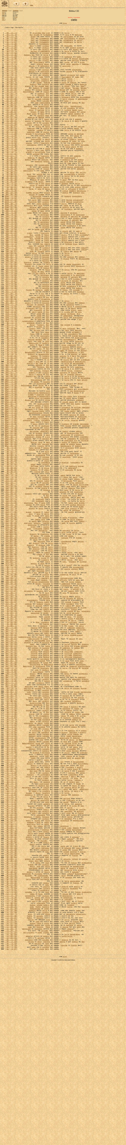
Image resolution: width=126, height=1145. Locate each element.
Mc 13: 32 (10, 1054)
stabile (79, 618)
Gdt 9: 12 (10, 439)
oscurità (79, 404)
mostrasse (31, 983)
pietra (84, 1025)
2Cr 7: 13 (10, 344)
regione (35, 488)
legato (41, 994)
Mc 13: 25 (10, 1047)
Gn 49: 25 (10, 122)
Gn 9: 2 (10, 84)
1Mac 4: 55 (10, 470)
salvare (69, 455)
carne (66, 69)
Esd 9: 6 (10, 380)
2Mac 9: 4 (10, 505)
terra (66, 34)
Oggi (32, 988)
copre (47, 668)
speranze (45, 510)
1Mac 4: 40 (10, 468)
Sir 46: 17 (10, 717)
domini (66, 347)
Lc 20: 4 (10, 1109)
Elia (75, 287)
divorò (64, 278)
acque (33, 38)
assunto (46, 452)
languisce (35, 730)
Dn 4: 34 (10, 891)
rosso (63, 988)
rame (69, 190)
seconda (76, 102)
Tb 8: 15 (10, 417)
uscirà (81, 133)
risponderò (45, 924)
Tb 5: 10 (10, 404)
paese (83, 129)
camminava (65, 695)
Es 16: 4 (10, 133)
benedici (66, 186)
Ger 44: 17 (10, 776)
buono (76, 466)
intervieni (65, 252)
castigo (31, 402)
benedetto (72, 417)
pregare (39, 342)
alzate (32, 604)
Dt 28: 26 (10, 195)
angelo (28, 98)
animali (67, 836)
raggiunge (79, 574)
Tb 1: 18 (10, 402)
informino (74, 538)
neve (37, 741)
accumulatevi (30, 966)
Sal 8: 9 (10, 567)
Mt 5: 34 (10, 961)
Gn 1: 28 (10, 51)
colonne (45, 543)
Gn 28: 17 (10, 120)
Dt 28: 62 (10, 197)
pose (33, 45)
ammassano (76, 809)
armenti (32, 441)
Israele (85, 254)
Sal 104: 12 (10, 640)
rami (75, 827)
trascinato (76, 166)
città (32, 217)
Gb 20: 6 (10, 541)
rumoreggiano (33, 761)
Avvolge (46, 712)
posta (41, 488)
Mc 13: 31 (10, 1052)
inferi (74, 972)
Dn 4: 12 (10, 864)
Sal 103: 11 (10, 633)
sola (64, 706)
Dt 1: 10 (10, 153)
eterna (71, 659)
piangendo (31, 917)
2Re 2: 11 (10, 289)
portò (66, 820)
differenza (41, 455)
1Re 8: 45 (10, 265)
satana (39, 1080)
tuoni (80, 126)
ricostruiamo (81, 362)
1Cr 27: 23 (10, 316)
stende (47, 734)
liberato (83, 897)
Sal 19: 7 (10, 574)
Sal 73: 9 (10, 600)
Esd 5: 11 (10, 362)
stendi (47, 637)
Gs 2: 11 (10, 214)
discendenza (28, 104)
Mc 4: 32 (10, 1032)
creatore (45, 89)
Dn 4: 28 (10, 882)
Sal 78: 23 (10, 611)
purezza (46, 144)
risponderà (73, 924)
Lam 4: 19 (10, 803)
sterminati (77, 78)
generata (72, 556)
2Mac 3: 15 (10, 492)
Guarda (47, 93)
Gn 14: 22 (10, 91)
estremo (45, 574)
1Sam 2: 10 (10, 230)
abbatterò (84, 941)
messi (73, 364)
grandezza (85, 426)
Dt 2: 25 (10, 157)
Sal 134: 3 (10, 655)
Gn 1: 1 (10, 34)
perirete (84, 168)
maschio (75, 71)
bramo (81, 602)
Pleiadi (32, 534)
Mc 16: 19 (10, 1058)
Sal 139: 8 (10, 662)
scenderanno (43, 192)
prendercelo (69, 203)
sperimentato (33, 496)
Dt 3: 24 (10, 159)
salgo (47, 662)
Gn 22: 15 (10, 102)
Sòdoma (68, 95)
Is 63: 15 (10, 743)
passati (46, 959)
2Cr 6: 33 (10, 336)
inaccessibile (84, 794)
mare (32, 49)
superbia (79, 435)
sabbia (72, 104)
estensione (67, 697)
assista (65, 411)
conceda (38, 113)
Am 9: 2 (10, 933)
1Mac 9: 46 (10, 474)
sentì (38, 1030)
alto (66, 115)
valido (65, 477)
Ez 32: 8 (10, 834)
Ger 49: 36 (10, 785)
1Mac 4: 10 (10, 463)
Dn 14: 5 (10, 919)
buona (77, 479)
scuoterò (46, 944)
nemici (65, 512)
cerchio (69, 712)
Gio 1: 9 (10, 937)
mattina (78, 36)
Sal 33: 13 (10, 578)
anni (79, 1067)
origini (45, 58)
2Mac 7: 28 (10, 499)
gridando (63, 459)
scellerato (30, 518)
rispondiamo (42, 1045)
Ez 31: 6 (10, 825)
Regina (46, 748)
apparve (29, 1118)
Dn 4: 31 (10, 886)
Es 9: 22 (10, 124)
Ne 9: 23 (10, 395)
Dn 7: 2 (10, 900)
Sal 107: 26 (10, 644)
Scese (38, 278)
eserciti (28, 622)
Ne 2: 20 (10, 389)
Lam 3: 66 (10, 800)
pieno (75, 917)
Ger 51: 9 (10, 787)
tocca (72, 664)
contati (74, 677)
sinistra (46, 913)
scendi (64, 664)
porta (46, 120)
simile (36, 144)
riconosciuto (40, 880)
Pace (48, 1107)
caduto (46, 532)
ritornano (72, 741)
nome (77, 87)
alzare (37, 1105)
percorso (74, 706)
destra (83, 274)
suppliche (45, 492)
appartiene (64, 880)
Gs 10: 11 (10, 219)
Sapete (76, 988)
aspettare (68, 523)
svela (65, 842)
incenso (27, 765)
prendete (85, 479)
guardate (80, 737)
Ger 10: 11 (10, 756)
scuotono (66, 543)
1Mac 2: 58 (10, 452)
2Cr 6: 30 (10, 333)
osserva (74, 499)
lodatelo (77, 856)
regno (84, 635)
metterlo (68, 1038)
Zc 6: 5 (10, 952)
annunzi (63, 585)
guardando (33, 1036)
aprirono (66, 73)
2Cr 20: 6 (10, 347)
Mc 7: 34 (10, 1036)
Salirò (47, 728)
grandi (29, 155)
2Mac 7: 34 (10, 501)
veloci (33, 803)
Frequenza (15, 10)
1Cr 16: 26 (10, 309)
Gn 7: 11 (10, 73)
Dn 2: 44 (10, 849)
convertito (80, 1091)
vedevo (33, 1080)
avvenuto (31, 807)
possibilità (86, 217)
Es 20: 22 (10, 142)
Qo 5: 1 (10, 682)
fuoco (46, 276)
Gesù (38, 981)
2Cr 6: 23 (10, 325)
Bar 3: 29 (10, 811)
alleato (39, 514)
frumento (29, 212)
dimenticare (69, 184)
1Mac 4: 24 (10, 466)
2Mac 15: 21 (10, 525)
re (48, 402)
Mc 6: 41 (10, 1034)
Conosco (28, 587)
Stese (34, 320)
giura (43, 1010)
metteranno (35, 1047)
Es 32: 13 (10, 148)
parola (35, 693)
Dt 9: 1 (10, 177)
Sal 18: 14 (10, 571)
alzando (37, 164)
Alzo (34, 210)
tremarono (31, 245)
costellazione (70, 723)
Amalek (41, 135)
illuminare (68, 43)
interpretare (33, 990)
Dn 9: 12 (10, 908)
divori (64, 276)
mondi (46, 71)
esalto (29, 891)
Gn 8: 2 (10, 80)
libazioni (80, 748)
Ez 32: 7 (10, 831)
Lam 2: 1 (10, 796)
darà (64, 389)
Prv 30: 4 (10, 673)
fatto (47, 140)
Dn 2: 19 (10, 840)
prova (80, 1038)
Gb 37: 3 (10, 554)
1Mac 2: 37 (10, 450)
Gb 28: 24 (10, 547)
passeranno (77, 878)
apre (36, 292)
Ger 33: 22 (10, 772)
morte (38, 695)
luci (33, 40)
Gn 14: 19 (10, 89)
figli (32, 395)
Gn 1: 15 (10, 43)
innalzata (41, 972)
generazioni (80, 428)
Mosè (29, 131)
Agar (47, 98)
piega (43, 664)
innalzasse (40, 541)
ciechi (3, 11)
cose (76, 598)
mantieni (80, 322)
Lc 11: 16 (10, 1085)
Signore (27, 60)
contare (35, 772)
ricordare (69, 915)
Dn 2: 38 (10, 847)
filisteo (32, 236)
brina (46, 556)
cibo (29, 613)
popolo (74, 133)
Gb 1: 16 (10, 532)
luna (83, 164)
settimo (81, 146)
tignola (71, 966)
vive (82, 913)
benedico (28, 975)
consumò (76, 342)
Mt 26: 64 (10, 1023)
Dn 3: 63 (10, 856)
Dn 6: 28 (10, 897)
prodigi (36, 897)
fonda (78, 935)
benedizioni (43, 122)
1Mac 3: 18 (10, 455)
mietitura (28, 241)
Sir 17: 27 (10, 704)
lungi (33, 115)
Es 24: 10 (10, 144)
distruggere (39, 69)
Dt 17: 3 (10, 181)
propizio (81, 470)
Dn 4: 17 (10, 867)
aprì (38, 611)
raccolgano (68, 38)
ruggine (82, 966)
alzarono (38, 459)
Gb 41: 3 (10, 563)
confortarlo (67, 1118)
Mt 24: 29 (10, 1012)
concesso (81, 318)
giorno (82, 40)
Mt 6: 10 (10, 964)
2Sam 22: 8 (10, 245)
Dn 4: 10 (10, 862)
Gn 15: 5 (10, 93)
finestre (46, 292)
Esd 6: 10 (10, 369)
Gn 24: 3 (10, 107)
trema (45, 928)
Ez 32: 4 (10, 829)
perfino (80, 155)
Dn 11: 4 (10, 911)
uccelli (45, 49)
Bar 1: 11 (10, 805)
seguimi (75, 999)
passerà (78, 959)
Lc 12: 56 (10, 1087)
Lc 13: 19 (10, 1089)
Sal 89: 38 (10, 629)
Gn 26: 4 (10, 111)
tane (34, 970)
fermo (31, 221)
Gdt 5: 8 (10, 433)
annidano (68, 977)
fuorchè (64, 1129)
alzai (38, 886)
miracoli (46, 897)
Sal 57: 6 (10, 593)
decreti (78, 391)
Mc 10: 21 (10, 1041)
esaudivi (45, 400)
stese (31, 126)
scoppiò (37, 609)
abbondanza (82, 113)
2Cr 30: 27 (10, 351)
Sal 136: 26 (10, 659)
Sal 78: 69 (10, 618)
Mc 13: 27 (10, 1049)
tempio (82, 303)
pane (47, 133)
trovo (65, 404)
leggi (46, 558)
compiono (71, 748)
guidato (81, 446)
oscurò (65, 272)
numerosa (31, 111)
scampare (80, 474)
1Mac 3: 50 (10, 459)
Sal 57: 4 (10, 591)
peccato (74, 254)
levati (37, 1071)
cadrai (31, 831)
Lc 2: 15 (10, 1060)
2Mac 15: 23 (10, 527)
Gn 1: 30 (10, 54)
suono (68, 472)
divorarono (67, 1069)
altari (28, 303)
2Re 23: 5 (10, 307)
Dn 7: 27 (10, 904)
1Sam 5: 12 (10, 232)
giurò (63, 913)
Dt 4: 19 (10, 164)
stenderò (75, 834)
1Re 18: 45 (10, 272)
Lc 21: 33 (10, 1116)
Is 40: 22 (10, 734)
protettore (79, 516)
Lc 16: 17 (10, 1098)
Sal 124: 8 (10, 653)
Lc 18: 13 (10, 1105)
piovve (33, 1102)
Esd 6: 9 (10, 366)
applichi (69, 558)
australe (63, 534)
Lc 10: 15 (10, 1078)
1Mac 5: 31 (10, 472)
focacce (34, 748)
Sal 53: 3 (10, 589)
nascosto (85, 1082)
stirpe (32, 851)
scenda (37, 276)
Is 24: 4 (10, 730)
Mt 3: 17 (10, 957)
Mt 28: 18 (10, 1027)
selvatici (76, 836)
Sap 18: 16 (10, 695)
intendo (70, 444)
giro (47, 706)
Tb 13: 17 (10, 430)
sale (80, 366)
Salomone (29, 485)
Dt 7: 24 (10, 175)
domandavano (35, 1085)
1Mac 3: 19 (10, 457)
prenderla (67, 811)
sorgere (67, 849)
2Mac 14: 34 (10, 516)
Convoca (46, 582)
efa (34, 950)
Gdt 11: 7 (10, 441)
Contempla (45, 549)
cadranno (45, 1012)
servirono (81, 750)
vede (68, 578)
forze (40, 457)
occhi (47, 164)
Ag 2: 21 (10, 946)
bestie (75, 65)
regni (83, 347)
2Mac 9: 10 (10, 507)
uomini (79, 512)
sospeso (45, 239)
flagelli (45, 496)
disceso (45, 1131)
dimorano (33, 640)
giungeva (46, 858)
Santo (29, 721)
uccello (45, 684)
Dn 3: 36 (10, 851)
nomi (42, 175)
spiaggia (85, 851)
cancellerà (28, 199)
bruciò (66, 305)
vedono (62, 992)
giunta (47, 871)
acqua (28, 609)
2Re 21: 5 (10, 303)
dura (48, 715)
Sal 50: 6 (10, 585)
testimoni (32, 206)
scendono (45, 741)
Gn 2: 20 (10, 65)
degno (63, 853)
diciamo (43, 1003)
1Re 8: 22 (10, 248)
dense (70, 131)
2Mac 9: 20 (10, 510)
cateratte (44, 73)
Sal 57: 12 (10, 596)
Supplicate (33, 406)
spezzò (80, 1071)
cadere (46, 1047)
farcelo (81, 203)
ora (33, 474)
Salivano (41, 644)
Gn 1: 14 (10, 40)
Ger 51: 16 (10, 789)
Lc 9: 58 (10, 1076)
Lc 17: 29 (10, 1102)
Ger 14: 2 (10, 763)
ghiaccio (33, 556)
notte (79, 411)
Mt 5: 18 (10, 959)
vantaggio (84, 503)
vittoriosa (83, 576)
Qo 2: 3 (10, 677)
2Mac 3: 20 (10, 494)
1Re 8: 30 (10, 250)
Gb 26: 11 (10, 543)
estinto (38, 831)
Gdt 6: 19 (10, 435)
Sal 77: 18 (10, 609)
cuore (69, 917)
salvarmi (65, 591)
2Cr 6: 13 (10, 320)
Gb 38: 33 (10, 558)
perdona (73, 250)
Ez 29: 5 (10, 823)
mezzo (47, 162)
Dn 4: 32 (10, 889)
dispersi (29, 948)
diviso (30, 911)
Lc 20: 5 (10, 1111)
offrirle (68, 778)
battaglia (81, 223)
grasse (71, 113)
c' (33, 322)
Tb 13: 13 (10, 428)
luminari (45, 688)
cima (41, 87)
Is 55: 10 (10, 741)
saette (71, 609)
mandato (39, 402)
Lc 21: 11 (10, 1113)
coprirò (46, 831)
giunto (42, 349)
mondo (45, 730)
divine (84, 820)
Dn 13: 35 (10, 917)
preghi (67, 369)
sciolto (40, 997)
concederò (65, 111)
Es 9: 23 (10, 126)
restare (78, 444)
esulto (66, 426)
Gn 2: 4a (10, 58)
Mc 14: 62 (10, 1056)
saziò (35, 642)
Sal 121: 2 (10, 651)
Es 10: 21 (10, 129)
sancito (72, 492)
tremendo (77, 384)
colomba (28, 1065)
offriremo (68, 776)
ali (82, 939)
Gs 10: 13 (10, 221)
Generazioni (67, 428)
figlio (36, 499)
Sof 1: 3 (10, 941)
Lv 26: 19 (10, 151)
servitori (37, 362)
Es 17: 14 (10, 135)
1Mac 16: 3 (10, 479)
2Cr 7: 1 (10, 342)
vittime (77, 483)
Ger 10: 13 (10, 761)
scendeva (45, 873)
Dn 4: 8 (10, 858)
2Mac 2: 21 (10, 490)
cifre (3, 18)
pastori (65, 1060)
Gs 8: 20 (10, 217)
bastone (40, 126)
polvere (29, 192)
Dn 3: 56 (10, 853)
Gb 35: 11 (10, 552)
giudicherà (77, 230)
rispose (27, 314)
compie (47, 657)
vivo (35, 919)
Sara (74, 422)
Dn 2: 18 (10, 838)
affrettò (72, 221)
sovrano (45, 521)
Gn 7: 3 (10, 71)
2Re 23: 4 (10, 305)
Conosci (34, 558)
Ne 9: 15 (10, 393)
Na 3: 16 (10, 939)
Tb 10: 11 (10, 422)
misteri (74, 842)
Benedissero (30, 417)
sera (67, 36)
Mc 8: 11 (10, 1038)
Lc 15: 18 (10, 1093)
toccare (36, 507)
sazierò (65, 829)
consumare (66, 483)
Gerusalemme (84, 305)
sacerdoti (30, 516)
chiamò (36, 36)
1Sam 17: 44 (10, 234)
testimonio (32, 168)
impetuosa (31, 688)
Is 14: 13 (10, 728)
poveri (29, 999)
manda (63, 527)
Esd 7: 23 (10, 375)
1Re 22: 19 (10, 274)
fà (74, 252)
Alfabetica (4, 10)
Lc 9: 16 (10, 1071)
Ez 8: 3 (10, 820)
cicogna (45, 752)
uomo (79, 62)
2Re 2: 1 (10, 287)
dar (37, 430)
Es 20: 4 (10, 137)
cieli (3, 14)
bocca (42, 600)
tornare (46, 1060)
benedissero (44, 470)
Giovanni (30, 1001)
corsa (71, 574)
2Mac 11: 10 (10, 514)
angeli (75, 118)
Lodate (39, 659)
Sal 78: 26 (10, 615)
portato (40, 1120)
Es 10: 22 (10, 131)
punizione (34, 787)
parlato (45, 142)
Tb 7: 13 (10, 413)
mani (42, 248)
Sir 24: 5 (10, 706)
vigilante (28, 862)
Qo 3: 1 (10, 679)
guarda (63, 435)
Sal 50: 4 (10, 582)
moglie (74, 419)
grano (73, 366)
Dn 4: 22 (10, 878)
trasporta (64, 684)
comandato (84, 518)
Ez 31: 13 (10, 827)
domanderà (67, 373)
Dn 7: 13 (10, 902)
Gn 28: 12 (10, 118)
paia (68, 71)
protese (40, 494)
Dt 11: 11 (10, 179)
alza (67, 787)
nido (29, 825)
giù (77, 933)
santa (33, 351)
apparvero (44, 512)
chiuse (69, 80)
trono (29, 274)
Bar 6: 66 (10, 818)
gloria (30, 430)
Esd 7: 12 (10, 371)
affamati (76, 393)
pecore (83, 532)
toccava (46, 695)
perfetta (71, 371)
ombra (32, 860)
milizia (45, 300)
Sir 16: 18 (10, 699)
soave (39, 369)
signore (81, 919)
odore (34, 369)
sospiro (72, 1036)
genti (73, 754)
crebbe (75, 884)
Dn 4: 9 (10, 860)
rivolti (40, 529)
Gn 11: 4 (10, 87)
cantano (64, 640)
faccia (79, 992)
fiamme (41, 228)
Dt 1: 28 (10, 155)
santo (72, 488)
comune (76, 875)
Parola (74, 767)
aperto (62, 1124)
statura (69, 541)
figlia (35, 415)
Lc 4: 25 (10, 1067)
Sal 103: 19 (10, 635)
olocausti (38, 366)
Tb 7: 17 (10, 415)
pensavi (38, 728)
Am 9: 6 (10, 935)
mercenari (26, 939)
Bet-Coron (26, 219)
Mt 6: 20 (10, 966)
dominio (71, 871)
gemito (28, 763)
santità (44, 186)
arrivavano (45, 472)
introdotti (73, 395)
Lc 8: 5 (10, 1069)
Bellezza (45, 710)
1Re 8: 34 (10, 254)
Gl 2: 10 (10, 928)
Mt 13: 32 (10, 977)
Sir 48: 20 (10, 721)
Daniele (29, 840)
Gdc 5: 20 (10, 223)
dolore (84, 415)
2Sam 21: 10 (10, 241)
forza (75, 576)
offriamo (68, 781)
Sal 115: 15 (10, 646)
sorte (71, 864)
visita (72, 622)
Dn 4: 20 (10, 873)
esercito (45, 166)
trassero (65, 503)
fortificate (40, 155)
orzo (40, 241)
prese (80, 543)
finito (29, 342)
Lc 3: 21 (10, 1063)
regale (78, 693)
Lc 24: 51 (10, 1120)
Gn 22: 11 (10, 100)
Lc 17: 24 (10, 1100)
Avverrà (64, 292)
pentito (75, 67)
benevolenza (79, 463)
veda (32, 767)
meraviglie (85, 448)
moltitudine (26, 457)
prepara (72, 668)
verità (31, 1124)
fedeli (82, 620)
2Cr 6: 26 (10, 329)
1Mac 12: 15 (10, 477)
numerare (66, 772)
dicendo (31, 1003)
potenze (67, 1012)
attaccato (69, 532)
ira (40, 364)
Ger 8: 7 (10, 752)
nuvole (81, 162)
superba (31, 151)
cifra (3, 17)
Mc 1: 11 (10, 1030)
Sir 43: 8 (10, 708)
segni (46, 754)
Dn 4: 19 (10, 871)
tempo (34, 944)
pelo (65, 884)
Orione (83, 723)
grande (67, 384)
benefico (38, 188)
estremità (44, 785)
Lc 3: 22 (10, 1065)
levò (38, 1034)
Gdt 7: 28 (10, 437)
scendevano (66, 644)
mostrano (29, 818)
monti (80, 664)
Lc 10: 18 (10, 1080)
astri (46, 507)
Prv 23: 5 (10, 670)
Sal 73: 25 (10, 602)
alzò (40, 525)
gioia (70, 415)
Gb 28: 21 (10, 545)
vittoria (84, 523)
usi (71, 463)
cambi (62, 415)
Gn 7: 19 (10, 76)
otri (47, 560)
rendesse (73, 794)
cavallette (32, 734)
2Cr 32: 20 (10, 353)
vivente (80, 51)
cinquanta (84, 276)
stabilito (71, 408)
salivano (46, 232)
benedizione (43, 419)
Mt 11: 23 (10, 972)
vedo (39, 404)
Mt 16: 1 (10, 983)
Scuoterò (46, 946)
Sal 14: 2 (10, 569)
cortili (70, 303)
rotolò (75, 1025)
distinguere (69, 40)
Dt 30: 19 (10, 206)
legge (39, 371)
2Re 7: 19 (10, 294)
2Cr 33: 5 (10, 358)
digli (38, 946)
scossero (68, 245)
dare (66, 188)
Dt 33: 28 (10, 212)
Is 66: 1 (10, 745)
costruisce (44, 935)
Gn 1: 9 (10, 38)
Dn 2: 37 (10, 845)
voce (48, 459)
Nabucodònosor (85, 882)
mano (42, 124)
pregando (31, 382)
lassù (46, 137)
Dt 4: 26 (10, 168)
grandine (71, 124)
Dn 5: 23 (10, 895)
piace (33, 889)
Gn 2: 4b (10, 60)
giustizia (80, 252)
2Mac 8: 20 (10, 503)
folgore (70, 1080)
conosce (64, 752)
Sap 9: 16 (10, 686)
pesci (65, 567)
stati (68, 895)
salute (63, 371)
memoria (31, 135)
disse (39, 93)
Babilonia (48, 792)
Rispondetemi (81, 1043)
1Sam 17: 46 (10, 236)
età (72, 479)
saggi (33, 552)
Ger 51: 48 (10, 792)
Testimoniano (36, 450)
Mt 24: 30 (10, 1014)
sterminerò (32, 941)
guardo (43, 565)
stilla (62, 212)
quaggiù (78, 137)
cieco (3, 13)
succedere (68, 461)
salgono (46, 933)
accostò (66, 1025)
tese (42, 270)
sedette (64, 1058)
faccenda (40, 679)
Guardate (33, 968)
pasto (34, 620)
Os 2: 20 (10, 922)
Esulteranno (35, 792)
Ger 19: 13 (10, 765)
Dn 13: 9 (10, 915)
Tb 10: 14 (10, 424)
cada (81, 1098)
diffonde (34, 554)
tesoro (46, 188)
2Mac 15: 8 (10, 523)
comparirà (44, 1014)
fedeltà (71, 580)
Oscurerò (30, 834)
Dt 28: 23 (10, 190)
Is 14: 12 (10, 726)
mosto (40, 212)
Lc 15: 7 (10, 1091)
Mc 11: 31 (10, 1045)
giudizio (45, 505)
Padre (38, 975)
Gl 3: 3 (10, 930)
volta (83, 102)
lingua (73, 600)
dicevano (74, 1060)
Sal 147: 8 (10, 668)
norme (79, 558)
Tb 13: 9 (10, 426)
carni (34, 234)
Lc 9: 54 (10, 1074)
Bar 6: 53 (10, 816)
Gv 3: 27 (10, 1133)
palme (37, 270)
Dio (43, 34)
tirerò (72, 933)
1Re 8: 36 (10, 259)
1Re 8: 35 (10, 256)
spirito (27, 820)
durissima (34, 512)
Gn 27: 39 (10, 115)
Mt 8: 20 (10, 970)
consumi (67, 1074)
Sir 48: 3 (10, 719)
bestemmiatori (69, 402)
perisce (75, 730)
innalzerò (86, 728)
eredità (37, 439)
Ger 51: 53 (10, 794)
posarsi (65, 243)
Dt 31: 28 (10, 208)
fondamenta (44, 245)
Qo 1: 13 (10, 675)
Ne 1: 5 (10, 384)
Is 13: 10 (10, 723)
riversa (37, 560)
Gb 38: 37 (10, 560)
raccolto (84, 673)
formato (46, 309)
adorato (39, 433)
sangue (78, 930)
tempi (77, 752)
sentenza (76, 607)
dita (78, 565)
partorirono (86, 825)
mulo (80, 239)
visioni (76, 820)
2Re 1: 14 (10, 285)
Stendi (34, 124)
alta (47, 536)
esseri (76, 54)
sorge (33, 574)
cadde (65, 241)
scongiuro (27, 499)
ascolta (64, 250)
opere (75, 891)
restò (39, 239)
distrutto (86, 192)
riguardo (63, 838)
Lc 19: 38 (10, 1107)
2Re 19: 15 (10, 298)
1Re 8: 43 (10, 263)
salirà (83, 201)
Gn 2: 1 (10, 56)
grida (47, 468)
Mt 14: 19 (10, 979)
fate (79, 450)
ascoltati (44, 397)
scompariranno (76, 756)
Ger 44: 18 (10, 778)
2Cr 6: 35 (10, 338)
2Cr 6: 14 (10, 322)
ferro (66, 151)
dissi (32, 384)
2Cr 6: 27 (10, 331)
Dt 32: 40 (10, 210)
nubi (78, 272)
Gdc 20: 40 (10, 228)
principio (37, 34)
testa (40, 604)
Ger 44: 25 (10, 783)
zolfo (46, 1102)
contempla (45, 499)
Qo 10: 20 (10, 684)
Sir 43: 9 (10, 710)
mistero (80, 838)
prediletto (86, 1030)
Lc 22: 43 (10, 1118)
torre (28, 87)
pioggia (45, 82)
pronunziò (65, 979)
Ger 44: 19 (10, 781)
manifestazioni (35, 490)
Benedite (37, 856)
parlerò (38, 1127)
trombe (31, 468)
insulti (73, 604)
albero (83, 873)
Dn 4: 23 (10, 880)
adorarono (32, 470)
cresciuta (36, 871)
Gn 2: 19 (10, 62)
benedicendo (33, 424)
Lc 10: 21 (10, 1082)
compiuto (81, 807)
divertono (29, 809)
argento (85, 809)
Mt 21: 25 (10, 1001)
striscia (71, 84)
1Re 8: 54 (10, 270)
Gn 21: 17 (10, 98)
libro (32, 408)
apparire (33, 902)
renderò (40, 151)
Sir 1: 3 (10, 697)
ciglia (3, 20)
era (64, 470)
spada (68, 311)
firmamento (48, 36)
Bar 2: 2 (10, 807)
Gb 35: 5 (10, 549)
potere (47, 1027)
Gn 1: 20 (10, 47)
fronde (79, 640)
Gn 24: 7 (10, 109)
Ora (78, 371)
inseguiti (83, 803)
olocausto (80, 314)
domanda (30, 981)
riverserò (70, 955)
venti (46, 900)
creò (48, 34)
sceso (38, 285)
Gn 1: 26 (10, 49)
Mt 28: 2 (10, 1025)
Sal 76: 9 (10, 607)
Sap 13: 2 (10, 688)
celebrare (84, 521)
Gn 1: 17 (10, 45)
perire (30, 175)
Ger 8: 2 (10, 750)
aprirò (34, 955)
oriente (73, 615)
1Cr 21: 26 (10, 314)
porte (66, 430)
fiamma (29, 225)
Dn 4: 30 (10, 884)
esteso (84, 871)
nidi (68, 970)
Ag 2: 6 (10, 944)
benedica (28, 122)
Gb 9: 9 (10, 534)
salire (72, 761)
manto (36, 637)
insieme (82, 864)
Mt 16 (10, 981)
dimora (28, 186)
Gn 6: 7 (10, 67)
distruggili (38, 800)
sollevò (38, 820)
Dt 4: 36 (10, 170)
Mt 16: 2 (10, 986)
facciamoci (66, 87)
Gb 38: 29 (10, 556)
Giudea (29, 946)
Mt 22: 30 (10, 1005)
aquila (34, 670)
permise (33, 243)
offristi (63, 690)
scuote (65, 928)
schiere (40, 704)
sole (74, 164)
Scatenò (45, 615)
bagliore (73, 554)
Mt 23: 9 (10, 1008)
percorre (80, 600)
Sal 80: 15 (10, 622)
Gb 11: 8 (10, 536)
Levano (29, 600)
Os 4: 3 (10, 926)
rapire (47, 287)
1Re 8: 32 (10, 252)
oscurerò (66, 831)
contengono (81, 792)
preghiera (71, 265)
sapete (68, 990)
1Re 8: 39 (10, 261)
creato (47, 446)
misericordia (84, 397)
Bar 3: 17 (10, 809)
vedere (75, 858)
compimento (45, 56)
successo (71, 389)
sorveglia (28, 704)
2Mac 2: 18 (10, 488)
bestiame (68, 49)
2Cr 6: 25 (10, 327)
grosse (78, 219)
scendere (70, 719)
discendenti (32, 715)
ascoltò (39, 721)
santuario (42, 631)
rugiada (45, 113)
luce (47, 404)
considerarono (67, 688)
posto (82, 206)
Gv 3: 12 (10, 1127)
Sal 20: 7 (10, 576)
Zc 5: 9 (10, 950)
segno (46, 981)
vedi (63, 622)
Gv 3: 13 (10, 1129)
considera (75, 549)
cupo (69, 988)
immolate (85, 483)
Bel (35, 986)
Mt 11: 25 (10, 975)
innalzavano (36, 162)
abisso (32, 73)
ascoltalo (44, 252)
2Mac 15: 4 (10, 521)
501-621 (65, 23)
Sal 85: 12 (10, 624)
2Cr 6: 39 (10, 340)
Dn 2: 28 (10, 842)
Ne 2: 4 (10, 386)
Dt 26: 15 (10, 186)
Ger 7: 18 (10, 748)
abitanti (72, 889)
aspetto (45, 990)
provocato (30, 364)
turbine (68, 287)
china (64, 569)
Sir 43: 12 (10, 712)
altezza (45, 697)
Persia (30, 360)
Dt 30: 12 (10, 201)
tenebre (72, 129)
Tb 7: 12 (10, 408)
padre (39, 413)
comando (77, 181)
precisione (78, 375)
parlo (71, 882)
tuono (46, 609)
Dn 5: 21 (10, 893)
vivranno (63, 441)
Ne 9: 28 (10, 400)
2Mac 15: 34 (10, 529)
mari (81, 657)
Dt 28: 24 (10, 192)
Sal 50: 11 (10, 587)
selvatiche (83, 65)
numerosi (31, 153)
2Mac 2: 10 (10, 483)
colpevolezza (28, 380)
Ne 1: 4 (10, 382)
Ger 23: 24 (10, 767)
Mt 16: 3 (10, 988)
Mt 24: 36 (10, 1021)
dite (67, 604)
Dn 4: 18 (10, 869)
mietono (80, 968)
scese (46, 862)
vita (81, 210)
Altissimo (37, 230)
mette (74, 939)
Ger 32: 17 (10, 770)
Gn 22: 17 (10, 104)
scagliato (44, 796)
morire (84, 450)
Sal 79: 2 (10, 620)
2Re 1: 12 (10, 281)
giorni (28, 140)
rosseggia (64, 986)
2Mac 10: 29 (10, 512)
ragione (67, 886)
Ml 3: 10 (10, 955)
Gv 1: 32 (10, 1122)
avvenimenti (83, 461)
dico (64, 210)
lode (41, 430)
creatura (40, 814)
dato (67, 391)
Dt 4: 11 (10, 162)
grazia (74, 441)
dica (72, 201)
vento (64, 615)
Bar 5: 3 (10, 814)
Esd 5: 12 (10, 364)
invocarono (65, 516)
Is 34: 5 (10, 732)
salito (47, 673)
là (75, 155)
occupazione (78, 675)
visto (29, 142)
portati (34, 56)
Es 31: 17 (10, 146)
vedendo (65, 164)
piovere (45, 95)
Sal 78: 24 (10, 613)
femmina (85, 71)
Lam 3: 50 (10, 798)
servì (66, 300)
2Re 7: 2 (10, 292)
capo (16, 17)
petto (79, 1105)
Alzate (28, 474)
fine (36, 353)
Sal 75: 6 (10, 604)
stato (63, 408)
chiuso (65, 1067)
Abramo (76, 100)
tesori (46, 966)
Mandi (46, 591)
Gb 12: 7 (10, 538)
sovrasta (63, 739)
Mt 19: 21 (10, 999)
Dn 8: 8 (10, 906)
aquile (46, 803)
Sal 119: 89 (10, 648)
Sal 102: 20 (10, 631)
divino (37, 532)
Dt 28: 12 (10, 188)
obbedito (80, 197)
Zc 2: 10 (10, 948)
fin (80, 858)
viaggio (34, 422)
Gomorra (83, 95)
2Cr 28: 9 (10, 349)
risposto (41, 576)
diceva (68, 505)
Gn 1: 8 (10, 36)
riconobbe (71, 893)
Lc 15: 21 (10, 1096)
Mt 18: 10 (10, 992)
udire (76, 157)
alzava (41, 217)
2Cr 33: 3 (10, 355)
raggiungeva (44, 118)
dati (69, 904)
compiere (40, 677)
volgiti (37, 622)
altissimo (34, 89)
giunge (81, 554)
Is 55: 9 (10, 739)
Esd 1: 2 (10, 360)
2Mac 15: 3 (10, 518)
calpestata (30, 1069)
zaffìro (28, 144)
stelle (73, 93)
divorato (68, 285)
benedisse (38, 840)
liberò (66, 296)
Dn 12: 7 (10, 913)
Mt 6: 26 (10, 968)
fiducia (85, 917)
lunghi (33, 805)
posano (28, 827)
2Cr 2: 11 (10, 318)
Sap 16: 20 (10, 690)
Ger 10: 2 (10, 754)
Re (48, 891)
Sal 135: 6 (10, 657)
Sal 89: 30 (10, 626)
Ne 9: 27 (10, 397)
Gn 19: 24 (10, 95)
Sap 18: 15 (10, 693)
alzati (37, 979)
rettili (32, 67)
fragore (75, 717)
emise (63, 1036)
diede (37, 613)
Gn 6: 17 (10, 69)
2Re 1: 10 (10, 276)
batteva (69, 1105)
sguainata (76, 311)
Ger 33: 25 (10, 774)
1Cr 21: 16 (10, 311)
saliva (35, 225)
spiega (80, 734)
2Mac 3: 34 (10, 496)
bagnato (32, 864)
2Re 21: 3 (10, 300)
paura (37, 754)
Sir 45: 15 (10, 715)
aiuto (73, 457)
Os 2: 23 (10, 924)
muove (80, 587)
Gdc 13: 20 (10, 225)
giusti (80, 915)
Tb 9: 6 (10, 419)
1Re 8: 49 (10, 267)
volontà (38, 375)
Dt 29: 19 (10, 199)
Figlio (81, 970)
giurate (31, 961)
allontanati (33, 1060)
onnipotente (43, 693)
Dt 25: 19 (10, 184)
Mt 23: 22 (10, 1010)
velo (69, 734)
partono (66, 952)
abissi (81, 644)
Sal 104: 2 (10, 637)
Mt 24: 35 (10, 1019)
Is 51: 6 (10, 737)
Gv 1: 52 (10, 1124)
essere (73, 51)
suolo (82, 84)
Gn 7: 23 (10, 78)
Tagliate (73, 873)
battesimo (26, 1043)
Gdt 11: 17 (10, 444)
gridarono (45, 353)
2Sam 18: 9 (10, 239)
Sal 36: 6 (10, 580)
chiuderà (46, 256)
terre (64, 113)
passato (28, 523)
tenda (70, 637)
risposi (32, 389)
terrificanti (29, 1113)
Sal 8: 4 (10, 565)
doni (37, 428)
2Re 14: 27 (10, 296)
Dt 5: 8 (10, 173)
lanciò (46, 219)
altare (47, 225)
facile (31, 1098)
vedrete (46, 1124)
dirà (63, 1045)
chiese (38, 518)
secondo (27, 375)
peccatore (70, 1091)
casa (39, 377)
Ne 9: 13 (10, 391)
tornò (74, 886)
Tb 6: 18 (10, 406)
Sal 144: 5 (10, 664)
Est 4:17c (10, 448)
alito (82, 69)
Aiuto (31, 5)
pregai (39, 386)
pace (83, 413)
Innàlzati (40, 593)
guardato (66, 631)
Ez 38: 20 (10, 836)
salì (83, 225)
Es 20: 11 (10, 140)
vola (42, 670)
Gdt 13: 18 (10, 446)
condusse (68, 62)
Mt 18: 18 (10, 994)
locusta (67, 939)
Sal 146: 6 (10, 666)
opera (63, 565)
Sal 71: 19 (10, 598)
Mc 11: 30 (10, 1043)
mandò (74, 126)
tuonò (46, 571)
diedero (72, 223)
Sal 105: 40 (10, 642)
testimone (38, 629)
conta (63, 93)
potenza (84, 770)
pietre (84, 219)
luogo (29, 250)
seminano (68, 968)
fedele (46, 629)
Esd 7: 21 (10, 373)
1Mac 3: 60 (10, 461)
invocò (64, 525)
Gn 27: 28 (10, 113)
